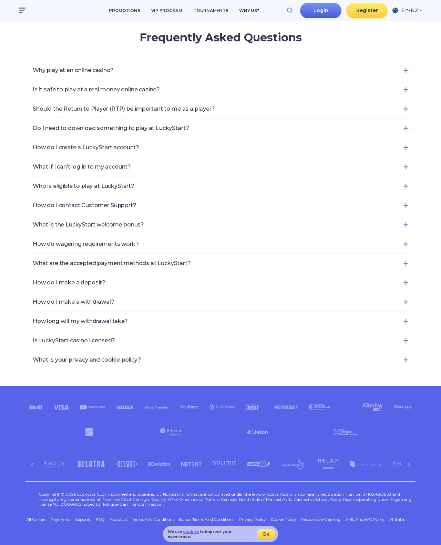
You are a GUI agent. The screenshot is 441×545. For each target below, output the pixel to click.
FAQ (100, 519)
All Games (36, 519)
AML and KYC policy (364, 519)
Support (83, 519)
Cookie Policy (283, 519)
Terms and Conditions (153, 519)
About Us (118, 519)
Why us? (249, 10)
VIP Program (166, 10)
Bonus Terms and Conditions (206, 519)
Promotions (124, 10)
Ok (265, 534)
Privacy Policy (252, 519)
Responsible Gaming (321, 519)
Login (321, 10)
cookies (191, 531)
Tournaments (210, 10)
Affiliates (397, 519)
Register (367, 10)
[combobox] (407, 10)
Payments (60, 519)
